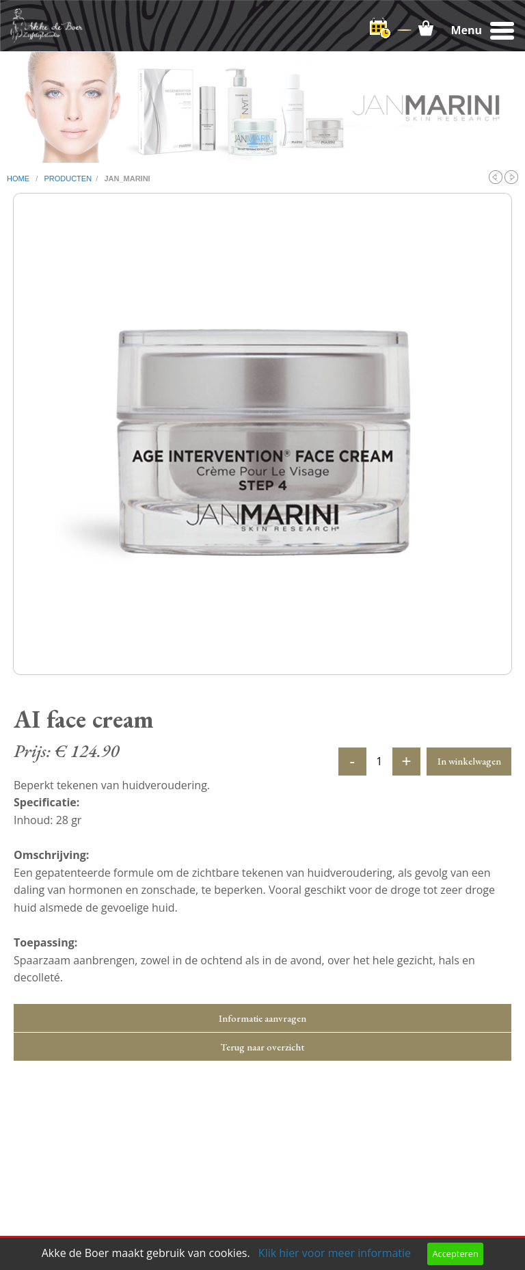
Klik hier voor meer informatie (334, 1252)
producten (68, 178)
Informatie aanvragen (262, 1017)
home (19, 178)
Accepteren (455, 1253)
